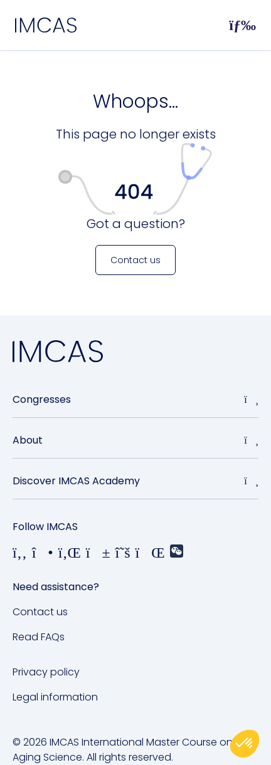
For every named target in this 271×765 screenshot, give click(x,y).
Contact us (40, 612)
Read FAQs (39, 637)
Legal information (55, 697)
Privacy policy (46, 672)
